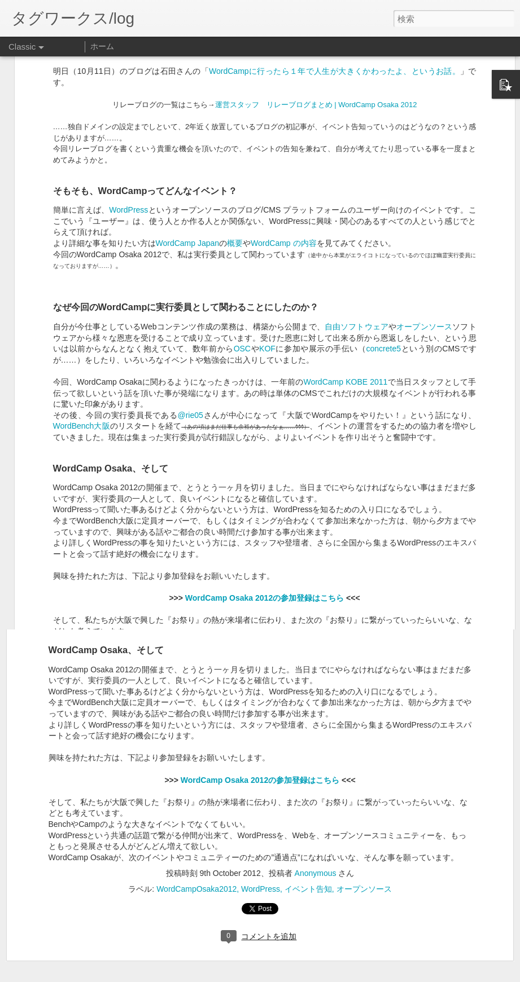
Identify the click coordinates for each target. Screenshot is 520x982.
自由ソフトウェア (356, 208)
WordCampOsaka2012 (196, 888)
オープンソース (424, 208)
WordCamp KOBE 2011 (345, 263)
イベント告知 (308, 888)
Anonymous (316, 873)
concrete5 (383, 230)
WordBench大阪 (81, 307)
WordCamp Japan (188, 125)
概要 (235, 125)
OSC (242, 230)
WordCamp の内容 (283, 125)
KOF (267, 230)
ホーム (102, 46)
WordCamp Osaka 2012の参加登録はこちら (260, 780)
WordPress (128, 91)
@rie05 (190, 297)
